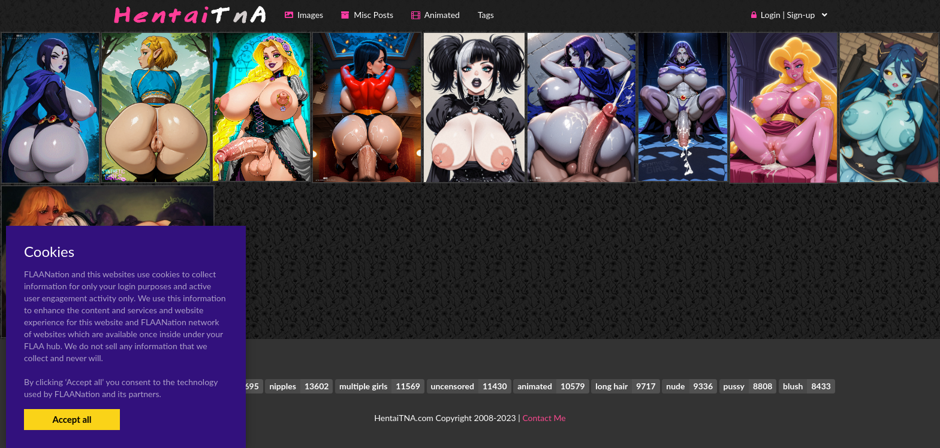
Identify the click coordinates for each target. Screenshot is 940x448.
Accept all (71, 419)
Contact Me (543, 418)
